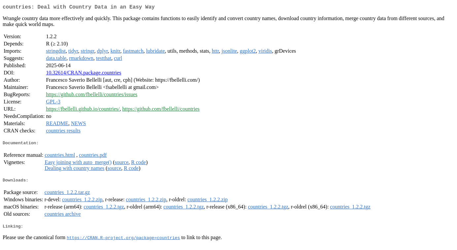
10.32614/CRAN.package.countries (83, 74)
